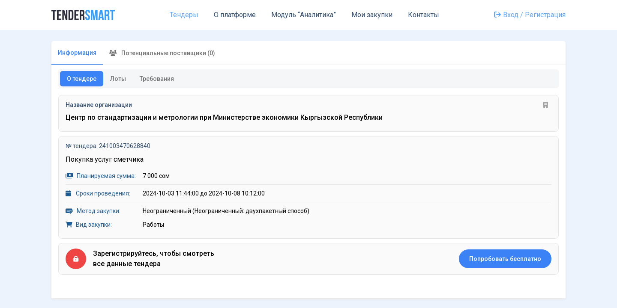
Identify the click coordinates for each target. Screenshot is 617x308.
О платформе (235, 15)
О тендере (81, 78)
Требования (157, 78)
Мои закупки (371, 15)
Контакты (423, 15)
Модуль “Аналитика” (303, 15)
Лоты (118, 78)
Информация (77, 52)
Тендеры (184, 15)
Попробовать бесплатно (505, 258)
